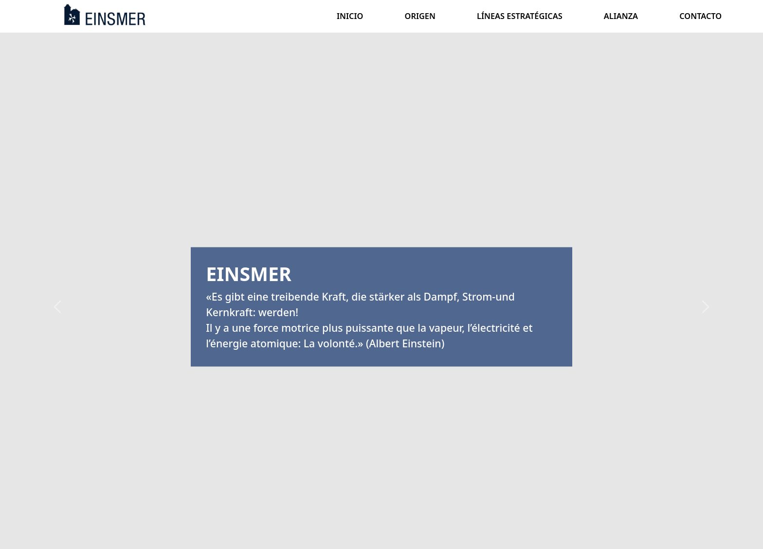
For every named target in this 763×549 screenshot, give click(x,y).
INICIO (350, 16)
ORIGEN (420, 16)
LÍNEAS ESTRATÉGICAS (520, 16)
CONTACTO (700, 16)
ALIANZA (621, 16)
